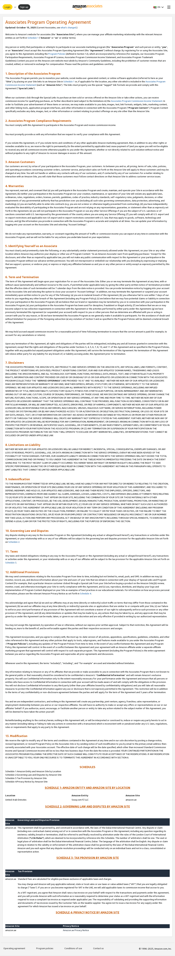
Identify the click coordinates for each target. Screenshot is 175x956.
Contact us (98, 948)
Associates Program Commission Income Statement (136, 101)
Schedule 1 (33, 37)
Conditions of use (73, 948)
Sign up (24, 6)
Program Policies (56, 53)
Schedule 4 (85, 593)
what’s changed (68, 27)
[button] (158, 7)
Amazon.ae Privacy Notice (76, 930)
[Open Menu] (168, 7)
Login (7, 6)
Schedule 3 (10, 562)
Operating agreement (14, 948)
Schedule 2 (13, 542)
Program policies (44, 948)
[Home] (88, 7)
